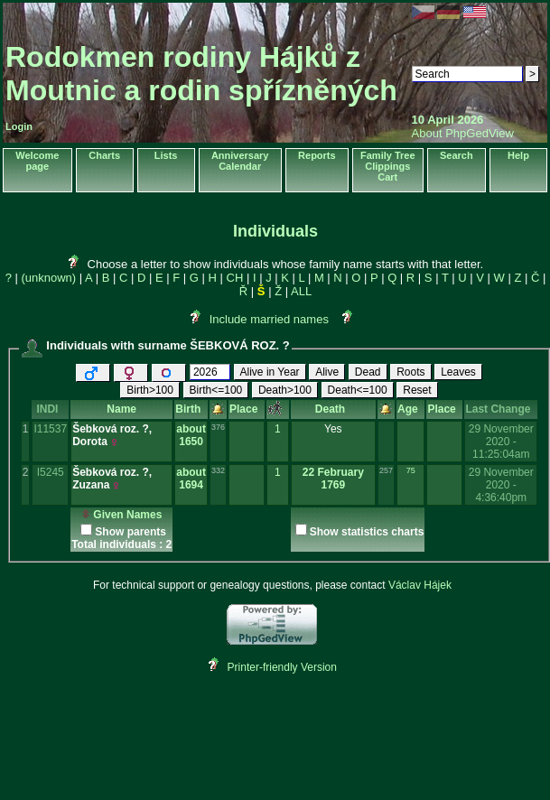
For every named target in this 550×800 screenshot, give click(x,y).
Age (410, 409)
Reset (417, 390)
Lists (166, 155)
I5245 (50, 472)
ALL (301, 291)
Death (333, 409)
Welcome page (37, 161)
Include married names (269, 319)
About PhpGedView (463, 133)
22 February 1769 (333, 478)
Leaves (458, 372)
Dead (368, 372)
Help (518, 155)
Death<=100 (357, 390)
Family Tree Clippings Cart (387, 166)
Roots (410, 372)
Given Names (121, 514)
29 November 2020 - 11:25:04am (501, 441)
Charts (104, 155)
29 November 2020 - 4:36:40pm (501, 485)
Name (121, 409)
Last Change (500, 409)
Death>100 (285, 390)
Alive (327, 372)
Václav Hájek (420, 585)
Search (456, 155)
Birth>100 (149, 390)
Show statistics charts (367, 532)
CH (235, 277)
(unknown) (48, 277)
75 (410, 470)
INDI (50, 409)
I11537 (50, 429)
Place (246, 409)
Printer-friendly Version (282, 667)
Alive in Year (270, 372)
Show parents (130, 532)
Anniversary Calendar (240, 161)
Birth (191, 409)
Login (19, 126)
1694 (191, 485)
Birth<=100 (216, 390)
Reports (317, 155)
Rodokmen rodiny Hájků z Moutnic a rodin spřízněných (201, 74)
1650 (191, 441)
